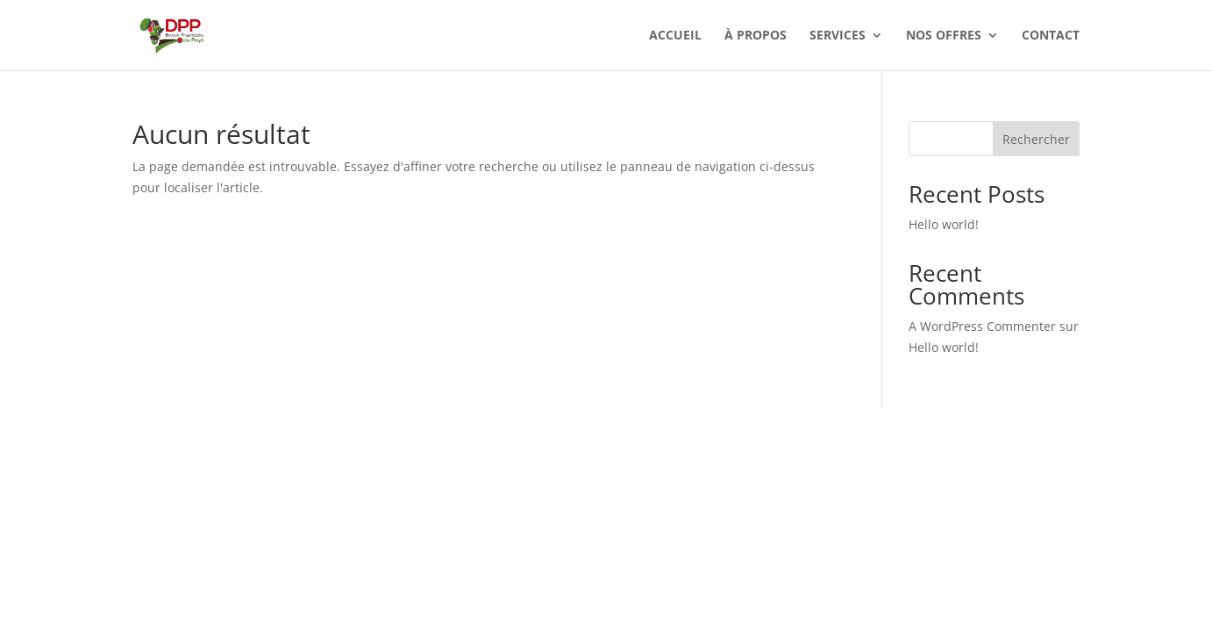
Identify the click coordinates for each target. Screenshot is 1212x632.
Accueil (675, 36)
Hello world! (944, 224)
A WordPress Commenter (982, 326)
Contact (1051, 36)
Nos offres (943, 36)
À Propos (755, 36)
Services (837, 36)
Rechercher (1036, 139)
